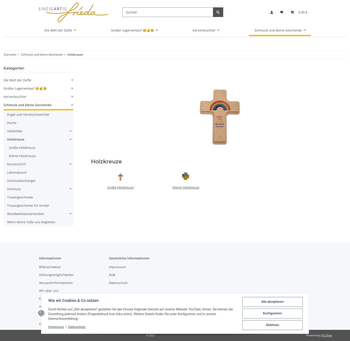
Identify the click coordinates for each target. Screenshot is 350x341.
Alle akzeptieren (272, 302)
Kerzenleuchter (15, 97)
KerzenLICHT (16, 164)
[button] (272, 12)
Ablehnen (272, 325)
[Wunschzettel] (282, 12)
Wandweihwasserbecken (25, 214)
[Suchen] (167, 12)
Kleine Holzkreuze (186, 187)
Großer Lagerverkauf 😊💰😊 (25, 88)
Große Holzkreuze (120, 187)
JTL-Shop (326, 335)
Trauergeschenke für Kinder (28, 205)
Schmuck (14, 189)
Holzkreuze (15, 139)
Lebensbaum (17, 172)
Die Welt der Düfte (17, 80)
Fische (12, 123)
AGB (112, 275)
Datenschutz (118, 283)
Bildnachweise (50, 267)
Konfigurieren (272, 313)
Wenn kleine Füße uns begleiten (31, 222)
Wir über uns (49, 290)
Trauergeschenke (20, 197)
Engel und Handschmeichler (28, 114)
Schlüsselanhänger (21, 181)
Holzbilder (15, 131)
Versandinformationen (56, 283)
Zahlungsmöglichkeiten (56, 275)
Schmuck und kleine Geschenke (28, 105)
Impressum (117, 267)
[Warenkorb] (299, 12)
